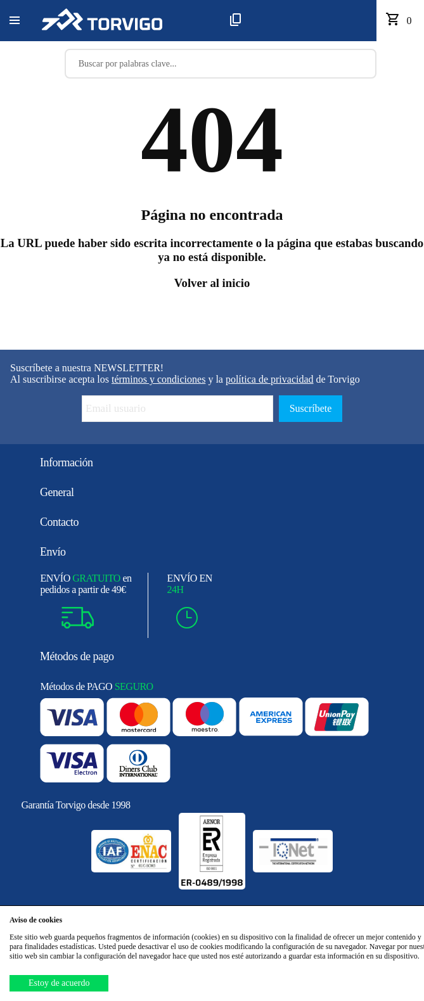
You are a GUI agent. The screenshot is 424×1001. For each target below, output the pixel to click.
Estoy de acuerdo (59, 983)
